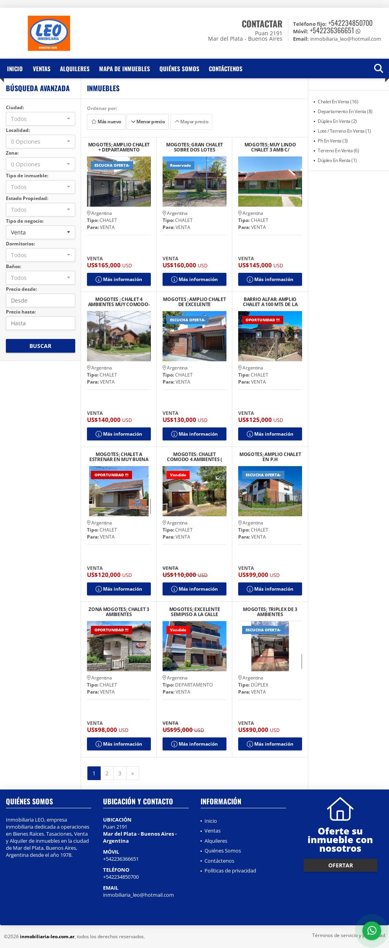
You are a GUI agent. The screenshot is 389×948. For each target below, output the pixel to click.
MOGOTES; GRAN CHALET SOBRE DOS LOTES (194, 147)
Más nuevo (106, 121)
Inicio (15, 68)
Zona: (12, 153)
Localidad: (18, 130)
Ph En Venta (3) (333, 140)
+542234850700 (350, 23)
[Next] (132, 773)
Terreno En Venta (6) (338, 150)
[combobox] (40, 119)
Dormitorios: (20, 243)
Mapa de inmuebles (124, 68)
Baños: (13, 266)
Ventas (42, 68)
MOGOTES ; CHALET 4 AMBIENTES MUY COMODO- (119, 302)
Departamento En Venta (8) (345, 111)
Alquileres (75, 68)
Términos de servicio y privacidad (348, 935)
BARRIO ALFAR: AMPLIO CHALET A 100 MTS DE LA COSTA (270, 302)
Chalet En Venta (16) (338, 101)
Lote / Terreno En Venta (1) (344, 131)
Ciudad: (15, 107)
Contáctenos (225, 68)
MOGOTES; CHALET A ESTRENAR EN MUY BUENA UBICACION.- (118, 457)
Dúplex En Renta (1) (337, 160)
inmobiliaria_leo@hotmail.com (138, 894)
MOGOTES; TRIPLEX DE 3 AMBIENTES (270, 612)
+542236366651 (332, 30)
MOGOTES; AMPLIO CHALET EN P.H (270, 457)
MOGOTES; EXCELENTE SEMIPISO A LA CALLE (194, 612)
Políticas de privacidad (230, 870)
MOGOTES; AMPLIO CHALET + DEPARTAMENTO (119, 147)
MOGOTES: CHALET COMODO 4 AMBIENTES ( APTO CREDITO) (194, 457)
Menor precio (148, 121)
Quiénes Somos (179, 68)
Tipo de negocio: (24, 221)
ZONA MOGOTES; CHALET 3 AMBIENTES (119, 612)
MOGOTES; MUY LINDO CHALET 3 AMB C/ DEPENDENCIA (270, 147)
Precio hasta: (21, 311)
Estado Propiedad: (27, 198)
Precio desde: (21, 289)
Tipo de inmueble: (27, 175)
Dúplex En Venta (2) (337, 121)
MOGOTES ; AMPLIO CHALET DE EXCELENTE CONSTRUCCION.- (194, 302)
